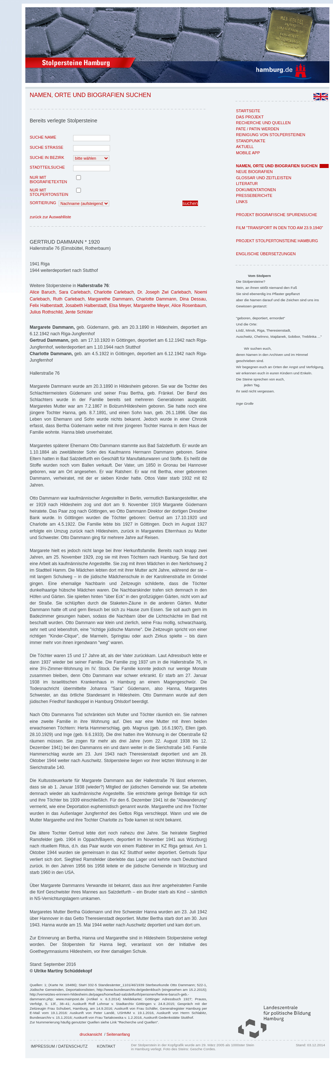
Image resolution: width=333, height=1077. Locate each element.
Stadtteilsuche (47, 167)
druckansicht (91, 1034)
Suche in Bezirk (47, 157)
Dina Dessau (193, 299)
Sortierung (43, 203)
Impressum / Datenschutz (59, 1046)
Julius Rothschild (46, 312)
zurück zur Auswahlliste (50, 217)
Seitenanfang (118, 1034)
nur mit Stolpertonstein (49, 192)
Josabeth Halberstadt (86, 305)
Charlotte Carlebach (114, 292)
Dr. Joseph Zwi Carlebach (164, 292)
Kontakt (106, 1046)
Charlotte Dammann (156, 299)
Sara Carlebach (74, 292)
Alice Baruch (42, 292)
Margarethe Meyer (151, 305)
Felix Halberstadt (46, 305)
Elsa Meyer (120, 305)
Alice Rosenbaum (189, 305)
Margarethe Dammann (110, 299)
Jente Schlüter (79, 312)
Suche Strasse (46, 147)
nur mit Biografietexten (48, 179)
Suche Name (43, 137)
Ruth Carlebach (69, 299)
